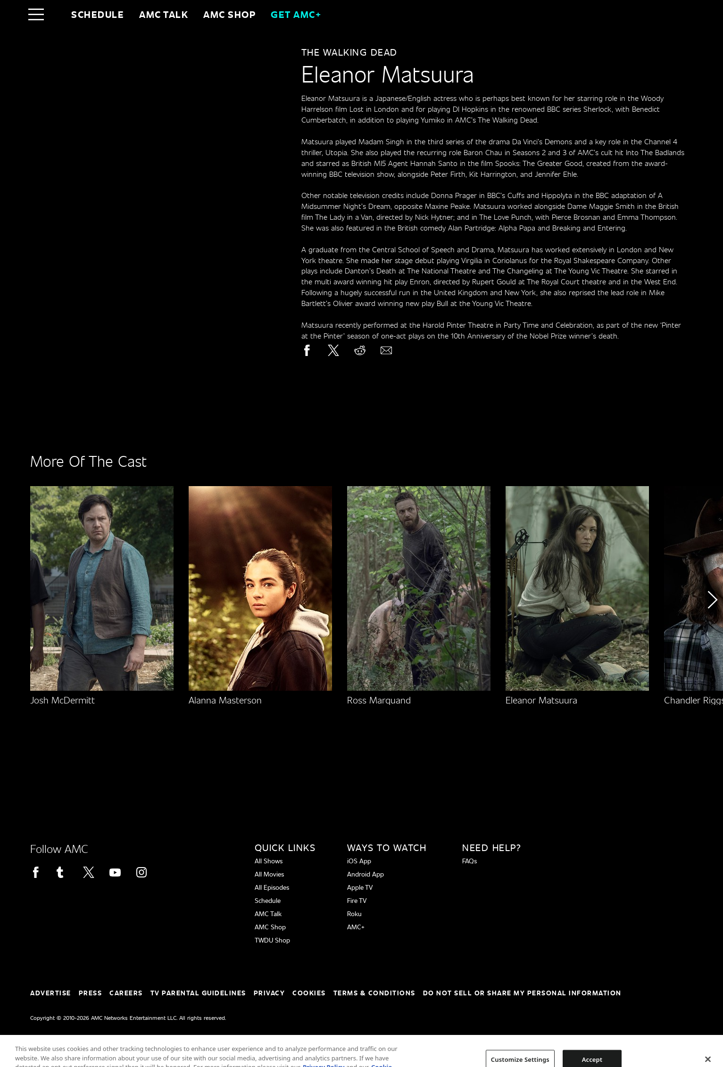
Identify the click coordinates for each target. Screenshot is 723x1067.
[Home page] (142, 825)
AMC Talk (163, 14)
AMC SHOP (229, 14)
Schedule (97, 14)
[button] (712, 626)
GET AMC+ (296, 14)
